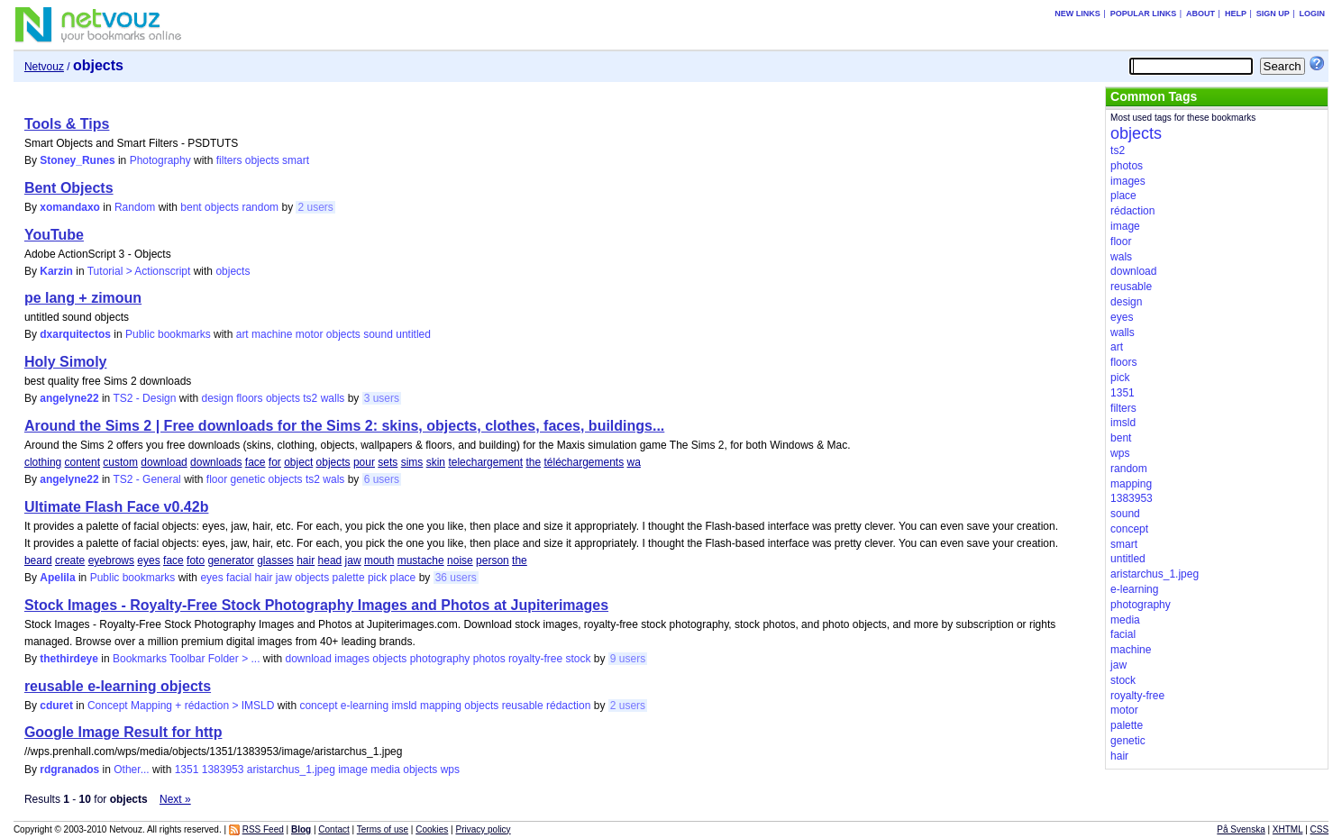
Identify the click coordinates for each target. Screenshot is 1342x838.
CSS (1319, 829)
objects (262, 160)
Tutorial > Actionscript (139, 271)
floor (216, 479)
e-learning (364, 705)
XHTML (1288, 829)
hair (306, 560)
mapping (440, 705)
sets (387, 462)
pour (364, 462)
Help (1235, 13)
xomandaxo (70, 207)
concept (318, 705)
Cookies (431, 829)
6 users (381, 479)
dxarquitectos (75, 334)
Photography (160, 160)
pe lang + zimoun (83, 297)
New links (1077, 13)
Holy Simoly (65, 361)
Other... (131, 769)
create (70, 560)
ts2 (310, 398)
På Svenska (1240, 829)
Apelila (57, 577)
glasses (275, 560)
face (255, 462)
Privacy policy (482, 829)
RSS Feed (263, 829)
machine (271, 334)
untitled (413, 334)
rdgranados (69, 769)
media (385, 769)
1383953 (223, 769)
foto (196, 560)
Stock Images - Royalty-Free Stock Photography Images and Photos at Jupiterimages (316, 605)
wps (450, 769)
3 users (381, 398)
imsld (404, 705)
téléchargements (583, 462)
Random (134, 207)
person (492, 560)
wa (634, 462)
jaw (353, 560)
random (260, 207)
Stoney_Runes (77, 160)
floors (249, 398)
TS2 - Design (144, 398)
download (164, 462)
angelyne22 (69, 398)
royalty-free (535, 658)
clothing (42, 462)
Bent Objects (69, 188)
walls (333, 398)
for (275, 462)
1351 (187, 769)
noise (460, 560)
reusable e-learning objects (117, 686)
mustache (420, 560)
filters (229, 160)
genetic (248, 479)
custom (120, 462)
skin (435, 462)
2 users (315, 207)
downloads (216, 462)
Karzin (56, 271)
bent (190, 207)
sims (412, 462)
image (353, 769)
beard (38, 560)
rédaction (568, 705)
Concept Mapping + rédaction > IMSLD (180, 705)
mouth (379, 560)
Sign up (1273, 13)
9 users (627, 658)
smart (295, 160)
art (242, 334)
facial (238, 577)
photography (440, 658)
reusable (522, 705)
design (217, 398)
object (298, 462)
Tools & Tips (67, 124)
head (330, 560)
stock (577, 658)
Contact (333, 829)
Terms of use (382, 829)
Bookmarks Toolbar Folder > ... (186, 658)
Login (1313, 13)
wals (333, 479)
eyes (148, 560)
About (1200, 13)
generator (230, 560)
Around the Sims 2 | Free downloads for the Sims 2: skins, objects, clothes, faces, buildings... (344, 425)
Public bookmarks (168, 334)
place (403, 577)
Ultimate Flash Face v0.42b (116, 507)
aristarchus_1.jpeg (291, 769)
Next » (175, 799)
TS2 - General (146, 479)
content (82, 462)
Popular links (1143, 13)
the (533, 462)
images (352, 658)
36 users (456, 577)
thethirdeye (69, 658)
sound (378, 334)
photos (489, 658)
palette (349, 577)
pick (377, 577)
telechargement (485, 462)
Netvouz (44, 66)
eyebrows (111, 560)
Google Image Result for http (123, 732)
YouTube (54, 234)
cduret (56, 705)
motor (310, 334)
